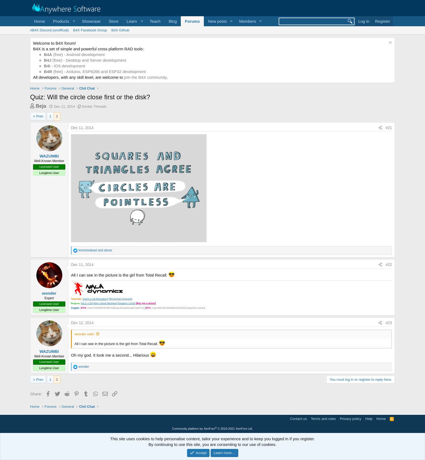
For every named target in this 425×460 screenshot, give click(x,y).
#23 (389, 323)
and (95, 250)
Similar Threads (94, 106)
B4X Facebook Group (90, 30)
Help (369, 419)
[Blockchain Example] (120, 299)
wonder (49, 293)
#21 (389, 128)
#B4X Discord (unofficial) (49, 30)
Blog (173, 21)
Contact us (298, 419)
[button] (63, 21)
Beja (41, 106)
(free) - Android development (74, 54)
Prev (39, 116)
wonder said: (85, 334)
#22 (389, 264)
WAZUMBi (49, 156)
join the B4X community (145, 77)
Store (113, 21)
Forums (192, 21)
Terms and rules (323, 419)
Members (247, 21)
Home (39, 21)
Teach (155, 21)
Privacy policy (350, 419)
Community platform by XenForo (212, 428)
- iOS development (64, 66)
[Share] (380, 128)
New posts (217, 21)
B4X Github (120, 30)
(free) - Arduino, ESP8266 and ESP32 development (95, 71)
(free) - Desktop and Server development (85, 60)
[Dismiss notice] (389, 43)
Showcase (91, 21)
